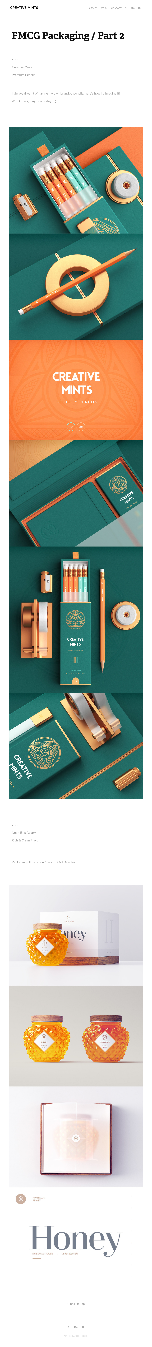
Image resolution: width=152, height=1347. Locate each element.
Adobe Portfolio (81, 1335)
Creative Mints (24, 7)
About (93, 8)
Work (104, 8)
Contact (116, 8)
